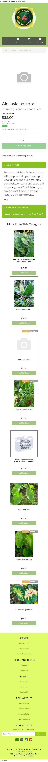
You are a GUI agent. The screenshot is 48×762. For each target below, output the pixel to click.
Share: (8, 113)
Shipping (24, 665)
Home (6, 51)
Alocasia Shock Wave (24, 409)
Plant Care (24, 670)
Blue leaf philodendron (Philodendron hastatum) (24, 460)
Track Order (24, 648)
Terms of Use (24, 703)
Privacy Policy (24, 709)
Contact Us (24, 692)
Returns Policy (24, 714)
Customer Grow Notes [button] (24, 214)
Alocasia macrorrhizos (24, 309)
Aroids (13, 51)
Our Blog (24, 687)
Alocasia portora (24, 51)
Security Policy (24, 719)
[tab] (24, 165)
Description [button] (11, 164)
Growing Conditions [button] (17, 207)
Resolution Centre (24, 654)
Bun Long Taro (24, 509)
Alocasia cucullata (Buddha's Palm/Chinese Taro (24, 260)
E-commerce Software (21, 756)
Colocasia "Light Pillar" (24, 610)
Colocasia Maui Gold (24, 560)
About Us (24, 681)
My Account (24, 643)
